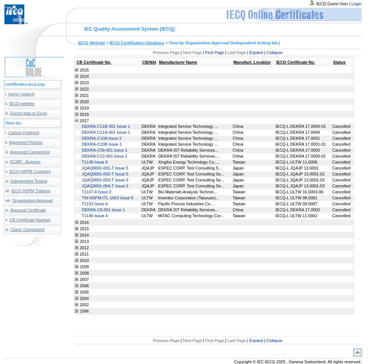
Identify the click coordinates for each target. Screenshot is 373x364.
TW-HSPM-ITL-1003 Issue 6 (107, 198)
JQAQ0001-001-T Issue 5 (105, 168)
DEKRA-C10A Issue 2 (101, 138)
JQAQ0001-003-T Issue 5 (105, 180)
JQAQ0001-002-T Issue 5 (105, 174)
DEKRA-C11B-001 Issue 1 (106, 126)
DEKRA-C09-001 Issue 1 (104, 150)
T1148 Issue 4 (95, 162)
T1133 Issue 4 (95, 204)
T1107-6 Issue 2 (96, 192)
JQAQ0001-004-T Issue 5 (105, 186)
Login (356, 3)
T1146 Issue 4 (95, 215)
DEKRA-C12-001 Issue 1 (104, 156)
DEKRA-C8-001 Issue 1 (103, 210)
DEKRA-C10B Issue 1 (102, 144)
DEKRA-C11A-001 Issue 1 (106, 132)
